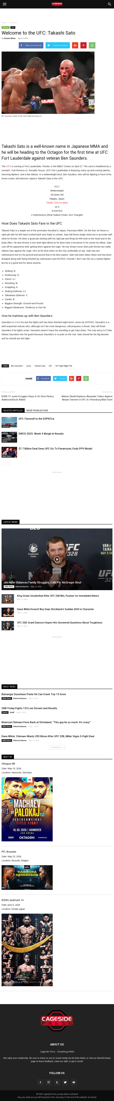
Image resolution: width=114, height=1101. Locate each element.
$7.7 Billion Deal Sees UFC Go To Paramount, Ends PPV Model (55, 448)
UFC (12, 27)
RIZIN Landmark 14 (12, 900)
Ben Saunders (17, 366)
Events (5, 712)
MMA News (6, 456)
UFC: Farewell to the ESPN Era (36, 418)
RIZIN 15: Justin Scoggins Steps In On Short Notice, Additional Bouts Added (28, 398)
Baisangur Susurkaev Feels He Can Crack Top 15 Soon (34, 694)
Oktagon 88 (8, 763)
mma (28, 366)
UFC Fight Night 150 (63, 366)
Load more (57, 747)
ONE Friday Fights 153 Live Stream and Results (29, 708)
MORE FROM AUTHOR (37, 410)
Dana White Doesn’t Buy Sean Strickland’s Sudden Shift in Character (55, 609)
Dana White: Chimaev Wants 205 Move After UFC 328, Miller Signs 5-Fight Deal (48, 736)
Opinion (5, 27)
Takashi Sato (39, 366)
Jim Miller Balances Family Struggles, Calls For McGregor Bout (42, 582)
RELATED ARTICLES (13, 410)
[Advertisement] (57, 14)
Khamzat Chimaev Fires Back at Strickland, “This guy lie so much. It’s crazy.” (46, 722)
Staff (12, 712)
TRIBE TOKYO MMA (57, 202)
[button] (109, 4)
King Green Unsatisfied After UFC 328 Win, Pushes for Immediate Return (58, 595)
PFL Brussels (9, 851)
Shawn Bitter (10, 38)
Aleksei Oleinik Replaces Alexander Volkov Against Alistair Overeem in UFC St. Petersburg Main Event (86, 398)
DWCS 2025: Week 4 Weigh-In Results (41, 433)
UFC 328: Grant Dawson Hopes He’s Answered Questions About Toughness (59, 622)
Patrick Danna (22, 586)
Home (4, 22)
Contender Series (6, 440)
